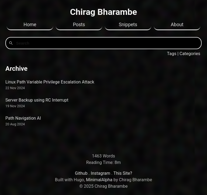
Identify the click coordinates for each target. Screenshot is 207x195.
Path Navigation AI (23, 118)
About (177, 24)
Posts (79, 24)
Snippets (128, 24)
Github (81, 173)
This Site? (122, 173)
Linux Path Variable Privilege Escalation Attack (49, 82)
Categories (190, 53)
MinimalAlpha (99, 179)
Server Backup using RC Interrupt (36, 100)
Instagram (100, 173)
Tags (172, 53)
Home (29, 24)
